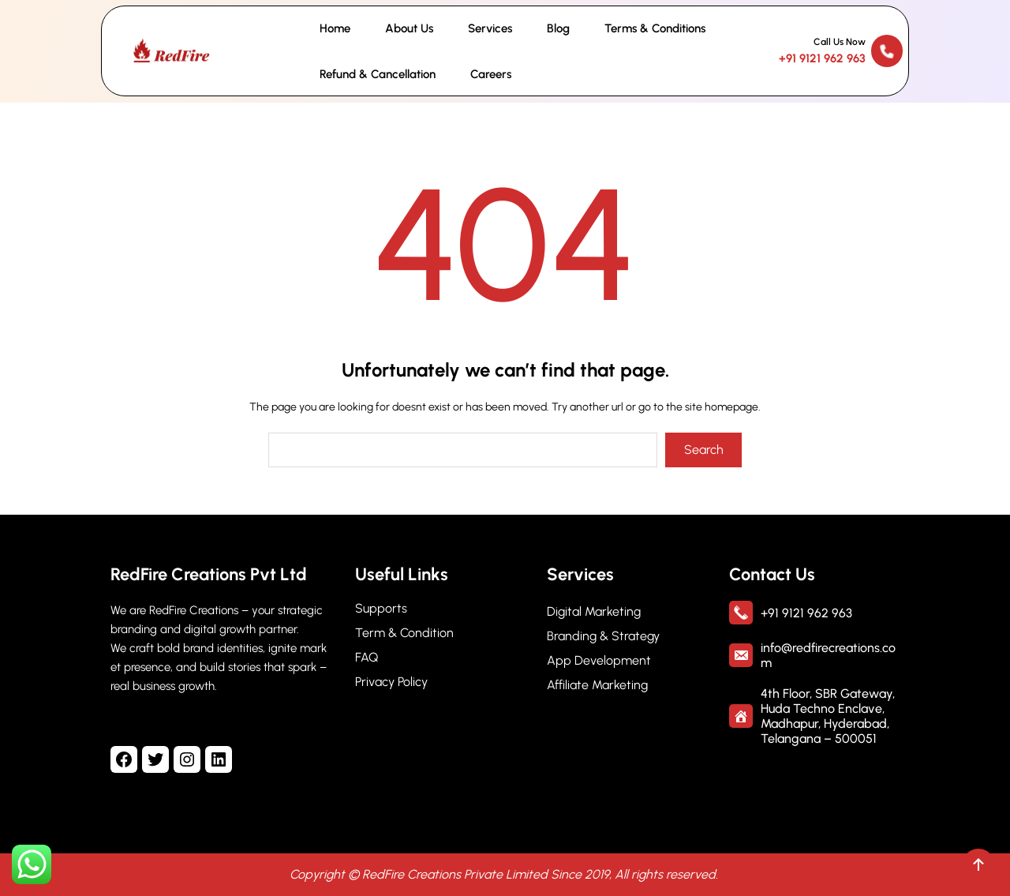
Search (704, 449)
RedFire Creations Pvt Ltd (208, 574)
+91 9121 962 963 (822, 58)
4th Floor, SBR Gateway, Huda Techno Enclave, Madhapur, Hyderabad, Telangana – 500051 (828, 716)
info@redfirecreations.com (828, 655)
